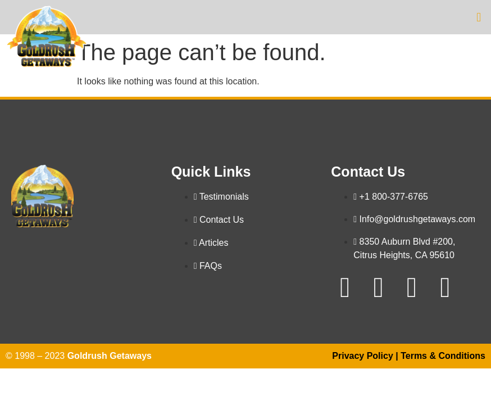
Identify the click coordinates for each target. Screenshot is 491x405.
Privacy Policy (362, 356)
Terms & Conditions (443, 356)
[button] (478, 17)
